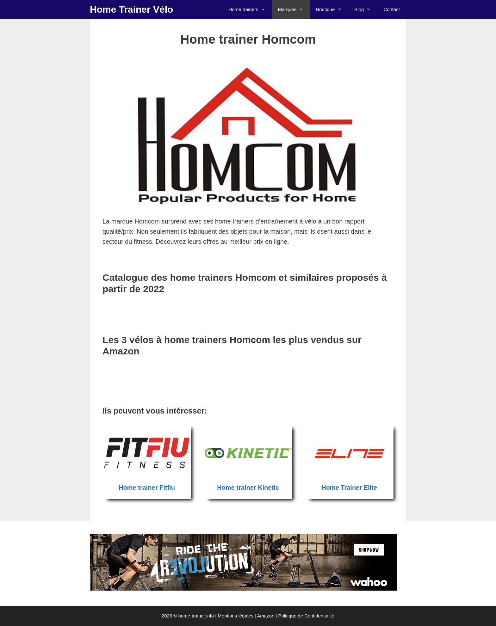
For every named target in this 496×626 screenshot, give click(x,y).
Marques (294, 9)
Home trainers (249, 9)
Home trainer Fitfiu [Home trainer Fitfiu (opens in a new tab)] (147, 487)
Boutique (332, 9)
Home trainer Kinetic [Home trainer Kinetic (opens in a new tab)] (248, 487)
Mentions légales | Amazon (246, 615)
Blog (365, 9)
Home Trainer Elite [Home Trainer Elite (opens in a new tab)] (349, 487)
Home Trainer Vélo (131, 9)
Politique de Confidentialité (306, 615)
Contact (391, 9)
